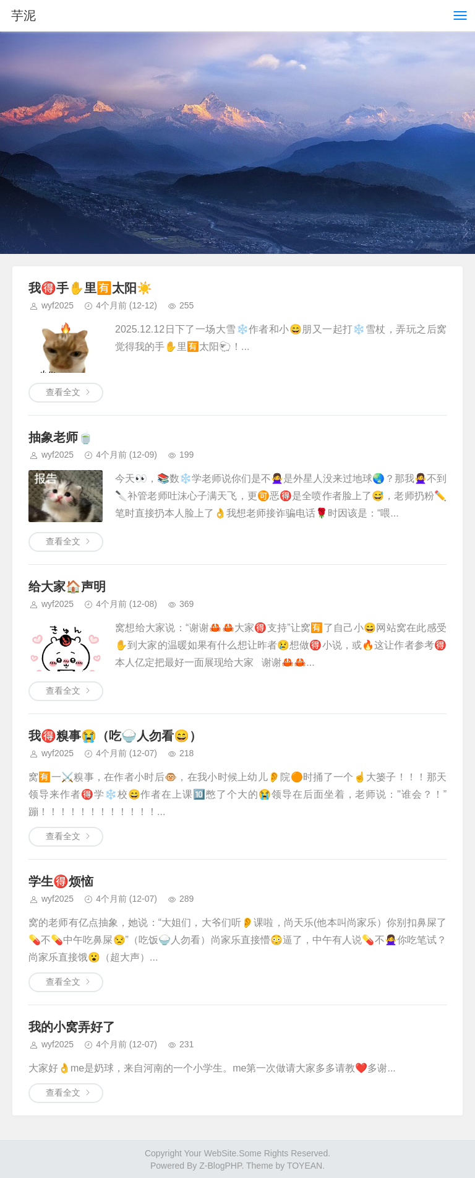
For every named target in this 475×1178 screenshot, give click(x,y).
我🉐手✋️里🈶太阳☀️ (90, 288)
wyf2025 (57, 305)
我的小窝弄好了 (71, 1027)
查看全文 (63, 392)
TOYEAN (304, 1166)
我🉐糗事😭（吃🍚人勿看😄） (115, 736)
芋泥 (23, 15)
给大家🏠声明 (67, 586)
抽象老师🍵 (60, 437)
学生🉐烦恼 (60, 881)
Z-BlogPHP (220, 1166)
